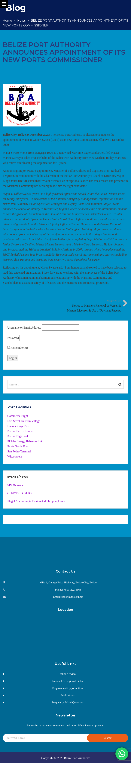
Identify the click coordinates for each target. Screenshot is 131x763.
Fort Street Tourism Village (23, 421)
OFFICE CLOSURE (19, 493)
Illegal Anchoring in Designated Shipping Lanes (36, 501)
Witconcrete (14, 456)
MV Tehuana (15, 485)
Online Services (67, 673)
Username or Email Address (24, 327)
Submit (107, 737)
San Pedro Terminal (19, 451)
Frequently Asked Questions (68, 702)
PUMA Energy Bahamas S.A (24, 441)
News (21, 20)
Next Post (93, 306)
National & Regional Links (67, 680)
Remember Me (18, 347)
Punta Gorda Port (17, 446)
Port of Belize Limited (20, 431)
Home (7, 20)
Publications (68, 695)
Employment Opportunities (67, 688)
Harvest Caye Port (18, 426)
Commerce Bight (17, 416)
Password (13, 337)
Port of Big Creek (18, 436)
